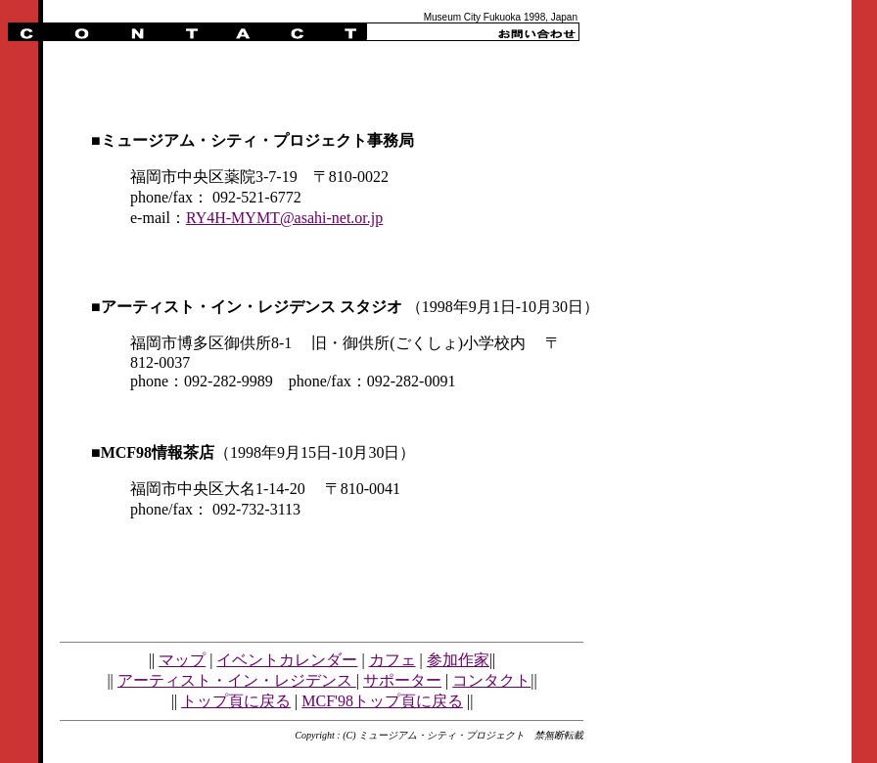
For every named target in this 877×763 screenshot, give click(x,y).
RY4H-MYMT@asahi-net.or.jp (284, 217)
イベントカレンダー (286, 659)
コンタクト (491, 680)
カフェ (392, 659)
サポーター (402, 680)
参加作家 (458, 659)
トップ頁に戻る (236, 701)
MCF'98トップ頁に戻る (382, 701)
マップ (182, 659)
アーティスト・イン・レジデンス (236, 680)
